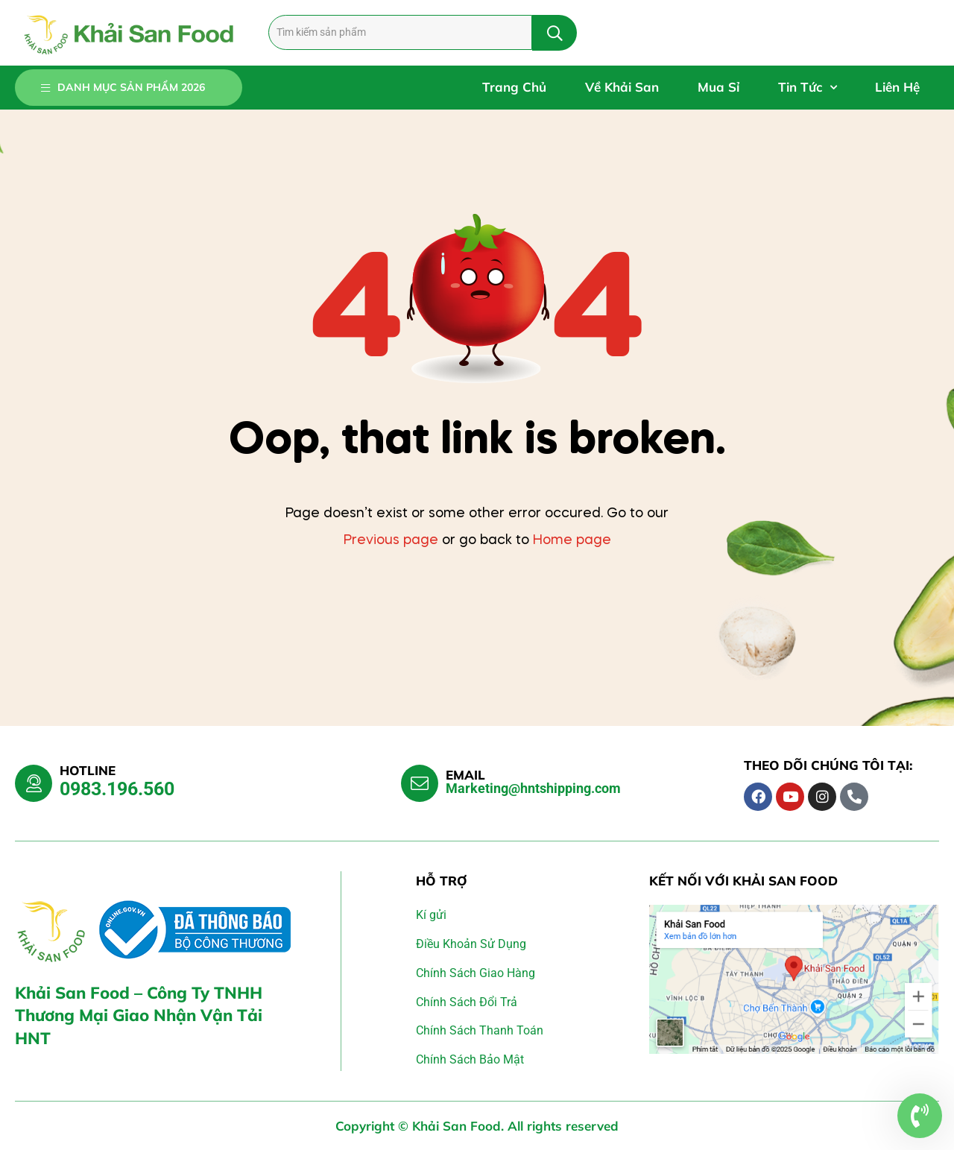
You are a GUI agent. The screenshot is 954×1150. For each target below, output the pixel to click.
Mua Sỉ (718, 87)
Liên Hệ (897, 87)
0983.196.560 (117, 789)
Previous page (391, 540)
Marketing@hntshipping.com (533, 788)
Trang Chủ (514, 87)
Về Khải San (622, 87)
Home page (572, 540)
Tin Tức (807, 87)
